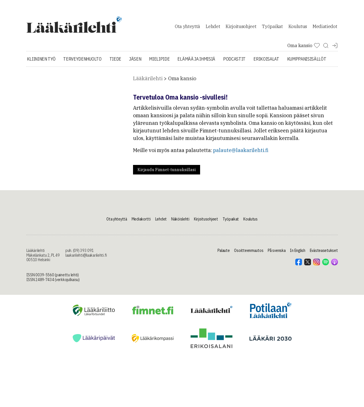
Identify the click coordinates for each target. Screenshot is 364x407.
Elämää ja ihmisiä (196, 59)
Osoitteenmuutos (248, 250)
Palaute (224, 250)
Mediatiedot (325, 26)
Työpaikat (272, 26)
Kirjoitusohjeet (241, 26)
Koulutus (298, 26)
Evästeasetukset (324, 250)
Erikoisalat (266, 59)
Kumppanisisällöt (306, 59)
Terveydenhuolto (82, 59)
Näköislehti (180, 219)
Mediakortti (141, 219)
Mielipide (159, 59)
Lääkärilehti (147, 78)
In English (297, 250)
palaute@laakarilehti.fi (240, 150)
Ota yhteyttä (187, 26)
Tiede (115, 59)
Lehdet (213, 26)
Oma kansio (182, 78)
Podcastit (234, 59)
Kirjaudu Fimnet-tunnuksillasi (167, 169)
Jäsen (135, 59)
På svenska (276, 250)
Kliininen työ (41, 59)
